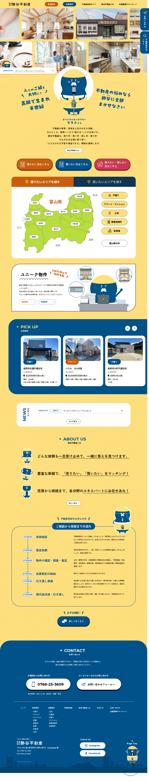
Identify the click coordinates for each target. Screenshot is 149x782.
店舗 (35, 721)
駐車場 (35, 729)
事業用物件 (53, 723)
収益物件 (52, 726)
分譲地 (51, 715)
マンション (37, 718)
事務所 (35, 723)
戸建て (35, 712)
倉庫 (35, 726)
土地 (35, 732)
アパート (36, 715)
